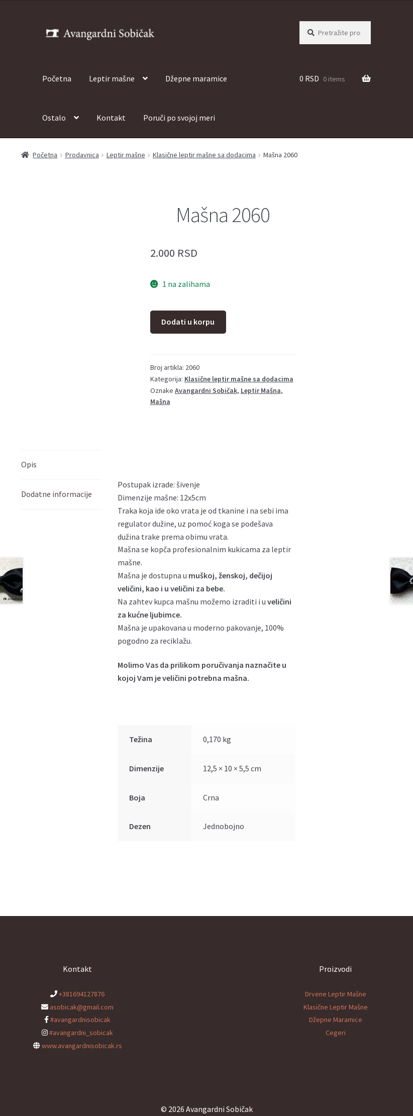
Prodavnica (82, 154)
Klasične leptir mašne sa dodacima (204, 154)
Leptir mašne (112, 78)
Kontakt (111, 118)
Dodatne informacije (56, 494)
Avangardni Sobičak (206, 390)
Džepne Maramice (335, 1019)
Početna (56, 78)
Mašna (160, 401)
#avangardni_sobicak (81, 1032)
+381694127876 (82, 993)
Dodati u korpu (188, 322)
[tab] (61, 465)
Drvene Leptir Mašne (335, 993)
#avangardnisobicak (80, 1019)
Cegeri (336, 1032)
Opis (29, 464)
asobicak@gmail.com (82, 1006)
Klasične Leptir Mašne (335, 1006)
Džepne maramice (196, 78)
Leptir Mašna (261, 390)
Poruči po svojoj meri (179, 118)
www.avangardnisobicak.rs (82, 1045)
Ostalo (54, 118)
